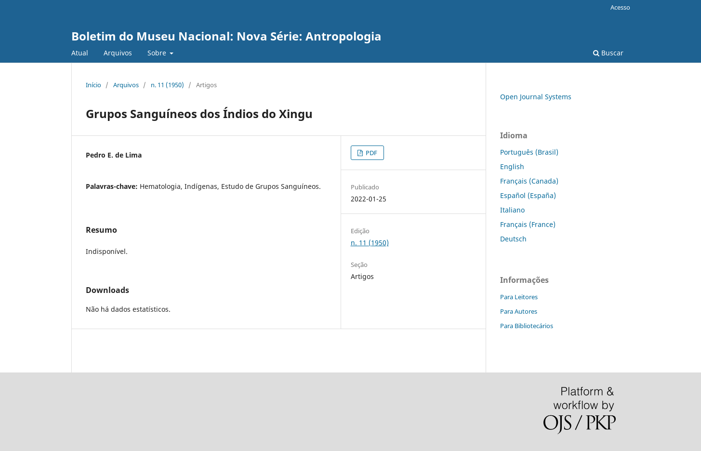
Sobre (157, 52)
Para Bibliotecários (526, 325)
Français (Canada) (529, 181)
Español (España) (528, 195)
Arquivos (118, 52)
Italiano (512, 209)
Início (93, 84)
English (512, 166)
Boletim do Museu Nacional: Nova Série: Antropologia (226, 36)
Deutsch (513, 238)
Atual (79, 52)
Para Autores (518, 311)
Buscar (608, 52)
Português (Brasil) (529, 152)
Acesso (620, 7)
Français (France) (528, 224)
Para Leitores (519, 296)
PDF (370, 152)
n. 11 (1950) (167, 84)
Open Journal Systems (535, 96)
